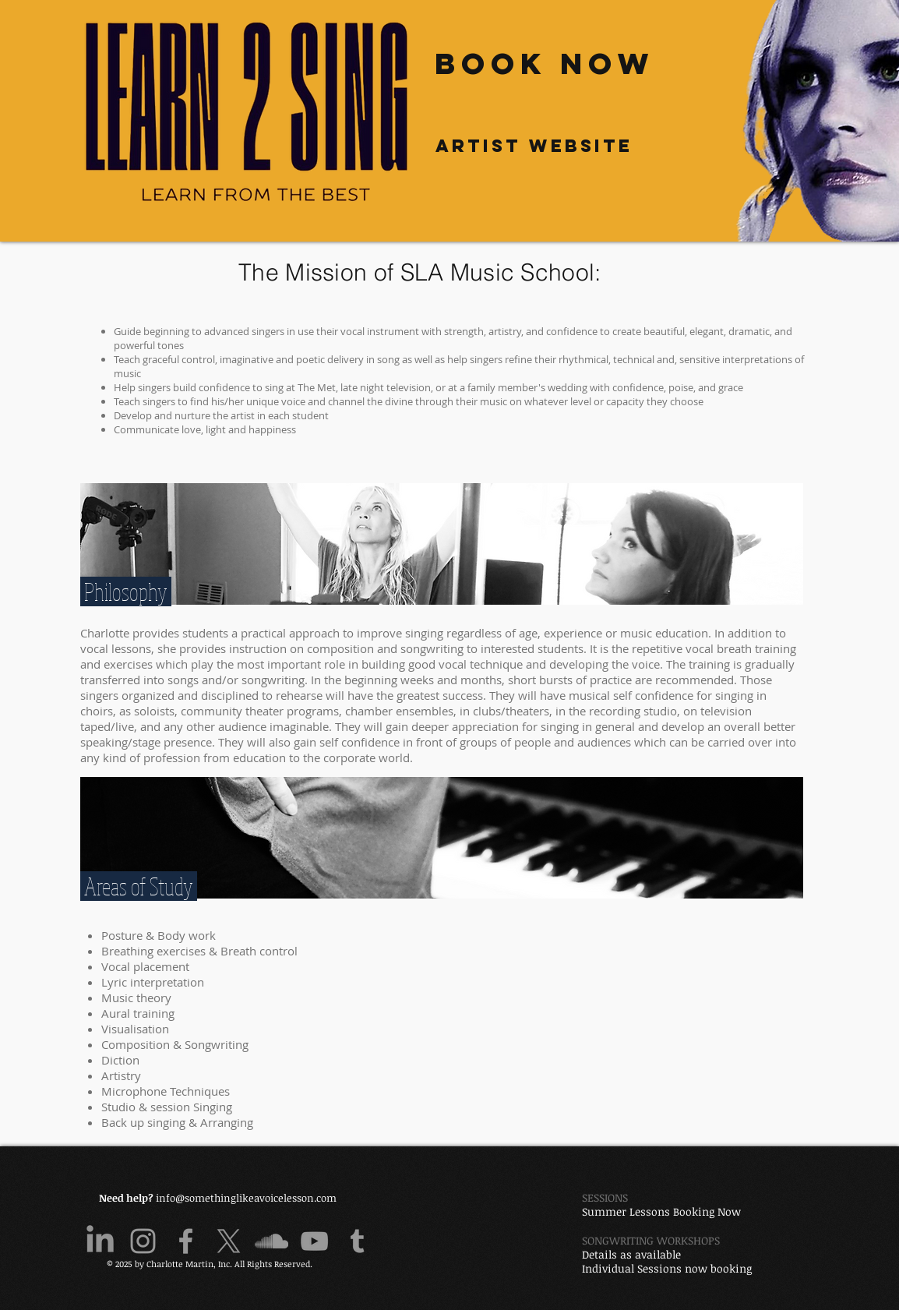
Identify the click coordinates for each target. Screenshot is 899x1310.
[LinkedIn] (100, 1241)
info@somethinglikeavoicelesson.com (246, 1198)
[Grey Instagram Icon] (143, 1241)
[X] (228, 1241)
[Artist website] (533, 145)
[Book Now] (544, 63)
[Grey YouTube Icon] (314, 1241)
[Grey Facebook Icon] (186, 1241)
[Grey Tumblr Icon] (357, 1241)
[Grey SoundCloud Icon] (271, 1241)
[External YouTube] (613, 1018)
